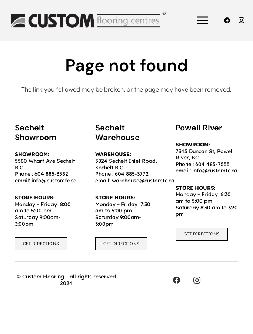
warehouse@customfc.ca (143, 180)
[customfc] (88, 20)
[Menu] (203, 20)
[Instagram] (241, 20)
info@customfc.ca (214, 170)
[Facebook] (227, 20)
